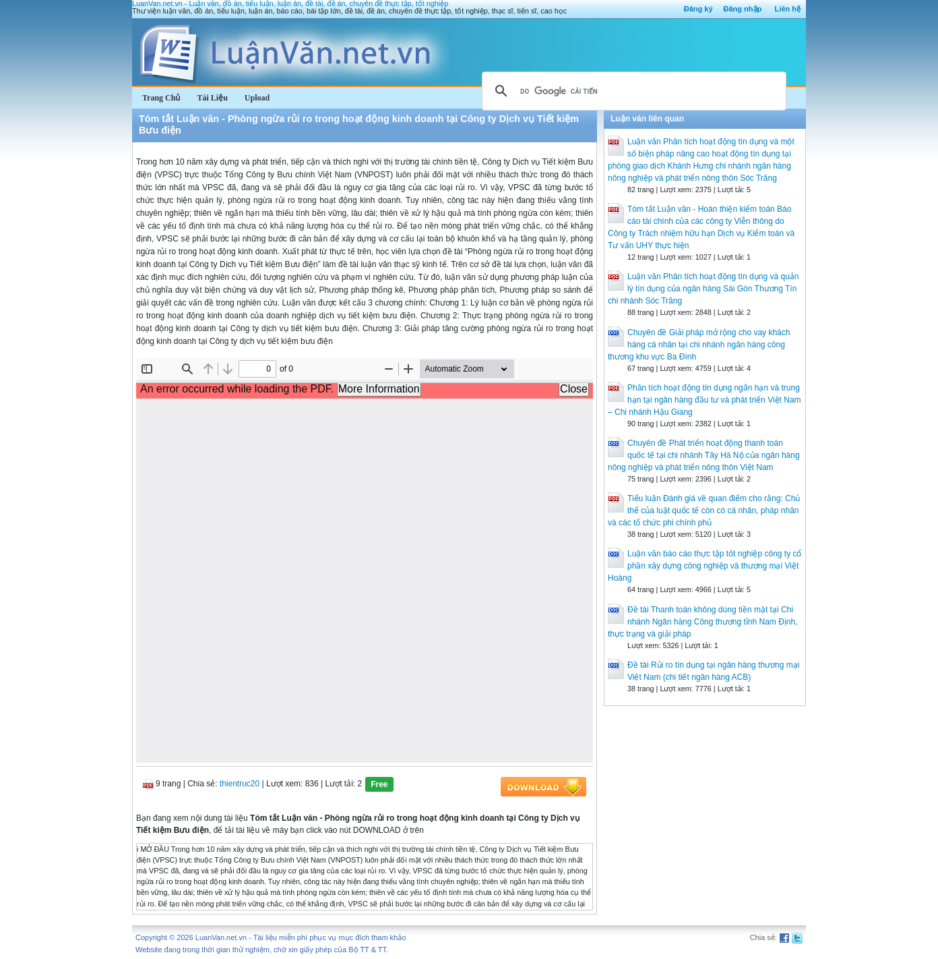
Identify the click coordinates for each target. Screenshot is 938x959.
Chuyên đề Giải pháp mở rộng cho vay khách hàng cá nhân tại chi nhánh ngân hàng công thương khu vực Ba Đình (699, 344)
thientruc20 (239, 783)
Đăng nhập (743, 9)
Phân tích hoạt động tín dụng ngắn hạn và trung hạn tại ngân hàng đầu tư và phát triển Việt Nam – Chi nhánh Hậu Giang (704, 400)
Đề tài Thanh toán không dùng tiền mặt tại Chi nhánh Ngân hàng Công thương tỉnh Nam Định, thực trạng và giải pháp (703, 622)
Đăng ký (698, 9)
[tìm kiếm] (632, 91)
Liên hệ (788, 9)
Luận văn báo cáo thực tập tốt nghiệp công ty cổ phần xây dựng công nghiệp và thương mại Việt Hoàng (704, 566)
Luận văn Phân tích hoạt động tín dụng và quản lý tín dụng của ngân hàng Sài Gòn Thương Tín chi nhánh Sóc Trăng (703, 289)
